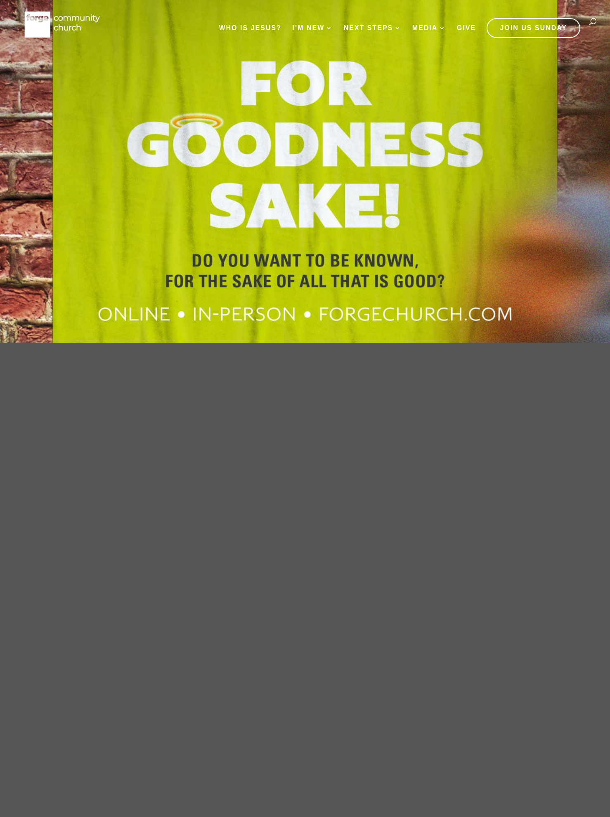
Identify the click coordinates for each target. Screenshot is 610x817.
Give (466, 28)
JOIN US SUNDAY (533, 27)
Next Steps (368, 28)
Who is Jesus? (250, 28)
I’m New (308, 28)
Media (425, 28)
